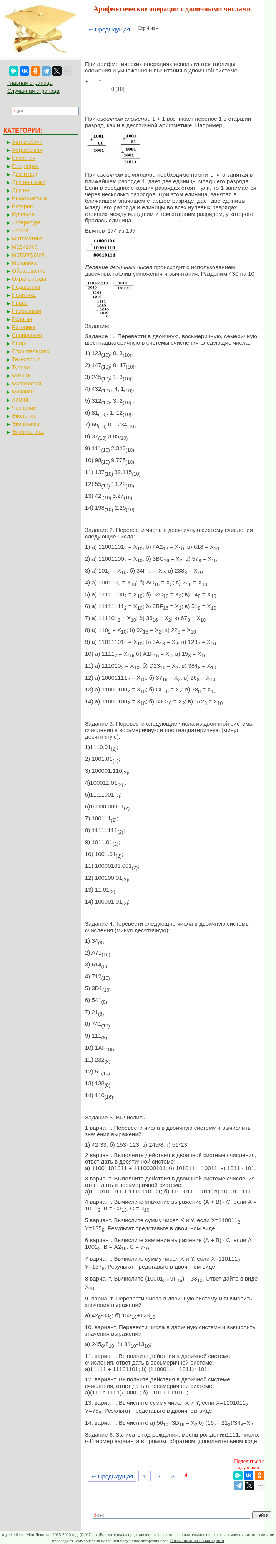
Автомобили (27, 142)
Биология (23, 158)
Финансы (23, 391)
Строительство (30, 351)
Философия (26, 383)
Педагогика (26, 287)
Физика (21, 375)
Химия (20, 400)
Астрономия (27, 150)
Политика (24, 295)
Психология (26, 311)
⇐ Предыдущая (109, 29)
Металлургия (28, 255)
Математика (27, 238)
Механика (24, 263)
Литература (26, 222)
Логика (20, 230)
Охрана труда (29, 279)
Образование (28, 271)
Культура (23, 214)
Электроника (28, 432)
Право (20, 303)
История (22, 206)
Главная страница (30, 83)
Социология (27, 335)
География (25, 166)
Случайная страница (33, 91)
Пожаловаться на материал (197, 1540)
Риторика (23, 327)
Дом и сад (24, 174)
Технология (26, 359)
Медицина (25, 247)
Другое (20, 190)
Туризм (21, 367)
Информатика (29, 198)
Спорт (19, 343)
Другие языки (28, 182)
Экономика (25, 424)
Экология (23, 416)
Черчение (24, 408)
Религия (22, 319)
